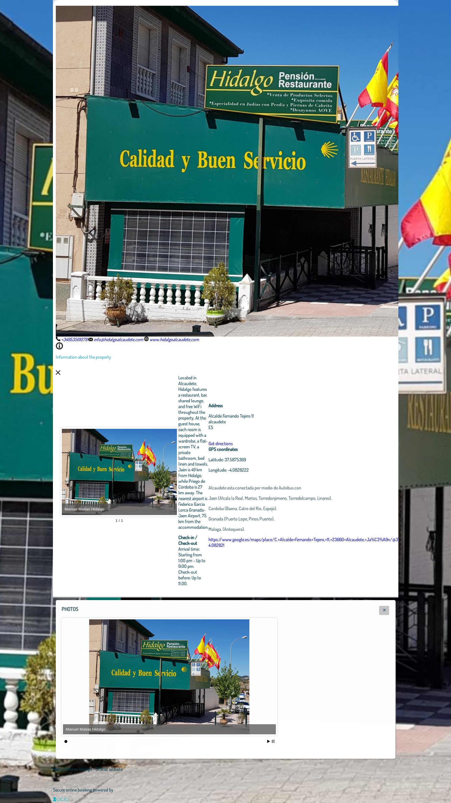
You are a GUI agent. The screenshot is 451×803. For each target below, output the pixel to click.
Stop (273, 741)
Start (268, 741)
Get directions (221, 443)
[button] (384, 610)
